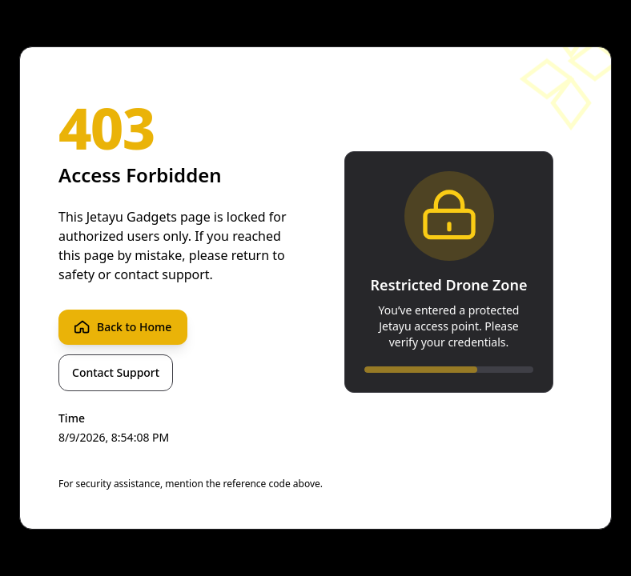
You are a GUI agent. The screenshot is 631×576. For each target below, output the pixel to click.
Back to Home (122, 327)
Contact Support (115, 372)
